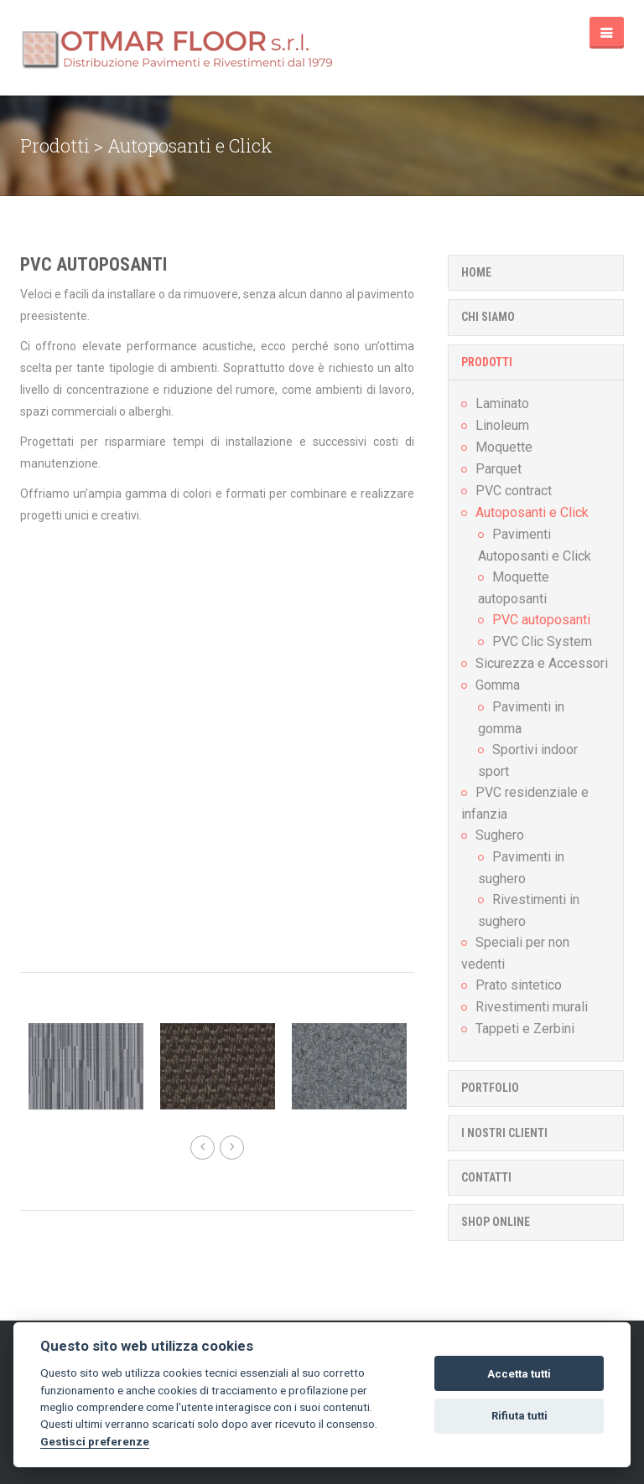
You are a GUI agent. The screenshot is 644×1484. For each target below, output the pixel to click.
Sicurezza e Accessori (541, 663)
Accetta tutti (519, 1374)
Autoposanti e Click (532, 512)
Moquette (503, 447)
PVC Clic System (542, 641)
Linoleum (502, 425)
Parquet (498, 469)
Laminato (502, 403)
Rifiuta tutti (519, 1415)
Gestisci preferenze (94, 1441)
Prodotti (486, 362)
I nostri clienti (504, 1133)
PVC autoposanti (93, 264)
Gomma (497, 685)
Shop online (495, 1221)
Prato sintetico (518, 985)
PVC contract (513, 491)
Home (476, 272)
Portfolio (490, 1087)
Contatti (486, 1177)
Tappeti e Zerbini (524, 1029)
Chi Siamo (488, 316)
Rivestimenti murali (531, 1007)
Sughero (499, 835)
